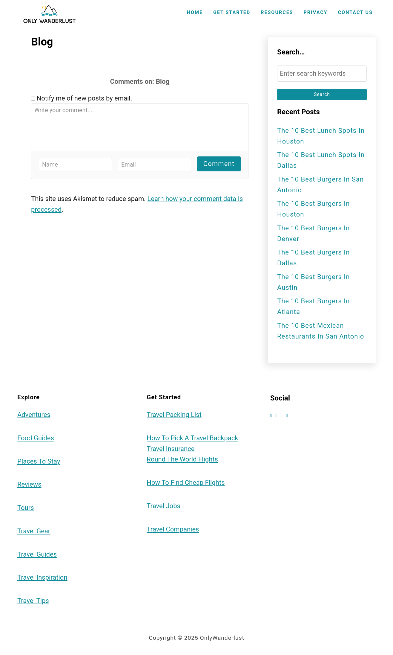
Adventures (33, 414)
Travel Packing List (174, 414)
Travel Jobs (163, 506)
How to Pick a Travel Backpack (192, 438)
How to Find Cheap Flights (186, 482)
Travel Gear (33, 531)
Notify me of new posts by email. (84, 98)
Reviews (29, 484)
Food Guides (35, 438)
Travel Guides (37, 554)
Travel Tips (33, 600)
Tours (25, 507)
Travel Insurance (170, 449)
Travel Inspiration (42, 577)
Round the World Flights (182, 459)
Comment (218, 163)
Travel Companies (173, 529)
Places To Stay (38, 461)
